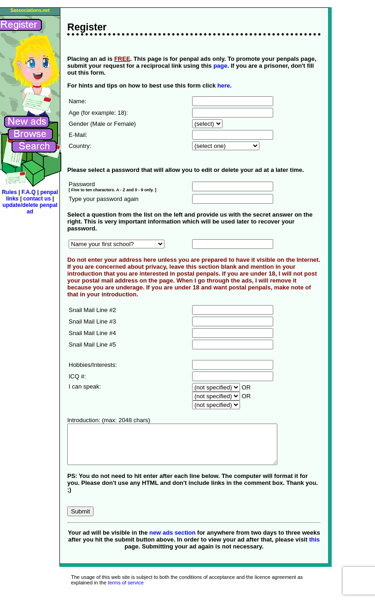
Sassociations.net (29, 10)
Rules (9, 192)
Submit (80, 519)
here (223, 85)
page (220, 65)
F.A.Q (29, 192)
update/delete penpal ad (29, 208)
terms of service (126, 591)
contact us (37, 198)
